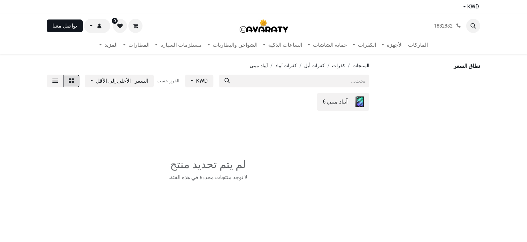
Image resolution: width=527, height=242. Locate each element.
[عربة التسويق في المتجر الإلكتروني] (135, 26)
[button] (473, 26)
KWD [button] (201, 81)
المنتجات (361, 65)
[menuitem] (418, 45)
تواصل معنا (64, 26)
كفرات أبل (314, 65)
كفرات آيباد (286, 65)
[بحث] (227, 81)
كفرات (338, 65)
